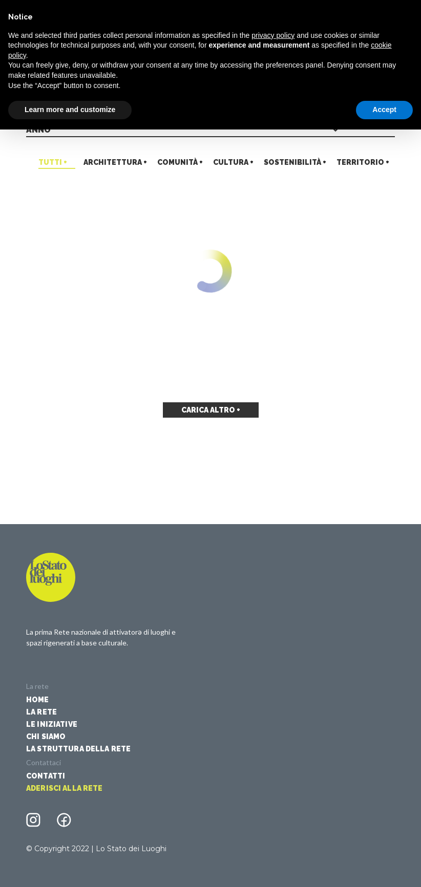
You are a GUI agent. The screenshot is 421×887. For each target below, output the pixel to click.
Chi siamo (46, 736)
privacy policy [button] (272, 35)
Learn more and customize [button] (70, 109)
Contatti (45, 776)
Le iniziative (51, 724)
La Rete (41, 712)
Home (37, 700)
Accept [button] (384, 109)
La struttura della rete (78, 749)
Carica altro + (210, 410)
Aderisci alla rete (64, 788)
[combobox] (210, 130)
